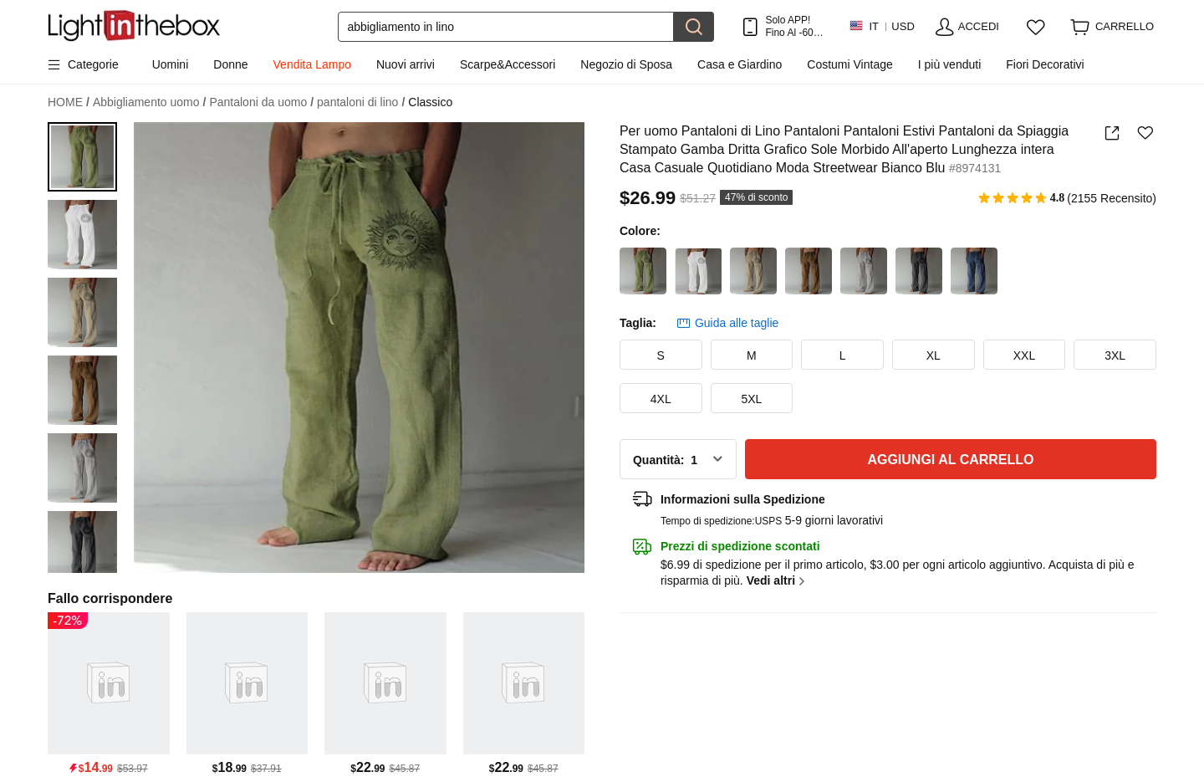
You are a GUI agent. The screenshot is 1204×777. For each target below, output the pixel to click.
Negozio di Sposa (626, 64)
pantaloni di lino (361, 102)
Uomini (170, 64)
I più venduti (950, 64)
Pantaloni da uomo (261, 102)
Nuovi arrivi (405, 64)
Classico (430, 102)
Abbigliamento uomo (150, 102)
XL (933, 355)
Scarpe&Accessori (507, 64)
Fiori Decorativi (1045, 64)
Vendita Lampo (312, 64)
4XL (660, 399)
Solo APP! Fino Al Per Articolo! (794, 26)
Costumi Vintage (849, 64)
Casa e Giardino (739, 64)
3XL (1115, 355)
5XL (751, 399)
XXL (1024, 355)
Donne (230, 64)
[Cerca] (506, 27)
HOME (68, 102)
